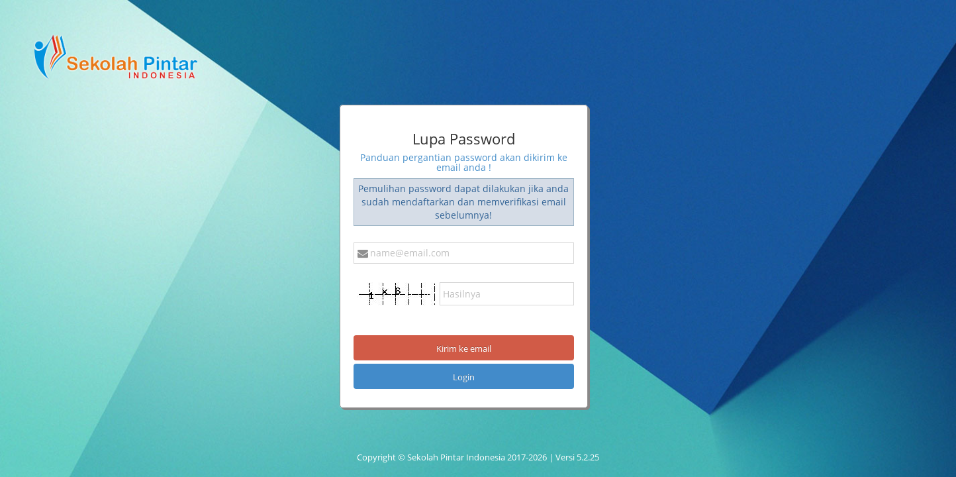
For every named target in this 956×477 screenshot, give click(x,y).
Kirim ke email (463, 348)
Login (464, 377)
